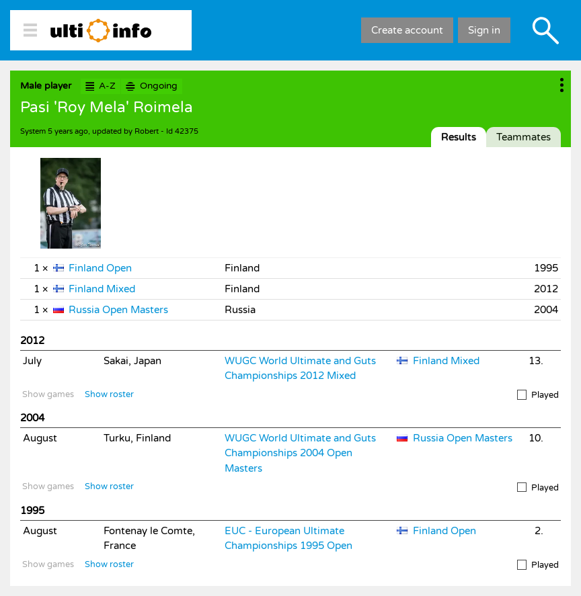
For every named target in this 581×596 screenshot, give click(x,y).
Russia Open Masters (118, 310)
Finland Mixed (102, 289)
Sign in (484, 30)
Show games (48, 394)
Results (458, 137)
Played (538, 395)
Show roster (109, 394)
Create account (407, 30)
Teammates (523, 137)
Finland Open (100, 268)
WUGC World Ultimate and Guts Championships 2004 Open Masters (300, 453)
